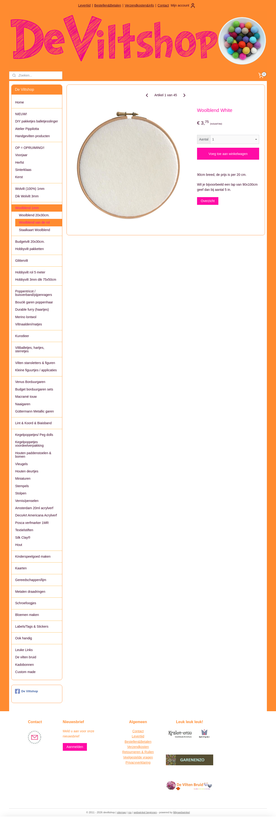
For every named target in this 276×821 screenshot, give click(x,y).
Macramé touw (26, 396)
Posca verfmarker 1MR (32, 523)
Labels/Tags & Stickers (31, 626)
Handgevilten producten (32, 136)
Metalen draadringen (30, 591)
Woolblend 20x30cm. (34, 215)
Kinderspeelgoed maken (33, 556)
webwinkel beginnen (145, 812)
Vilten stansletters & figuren (35, 363)
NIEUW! (21, 114)
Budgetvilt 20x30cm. (30, 241)
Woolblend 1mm (27, 208)
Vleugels (21, 464)
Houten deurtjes (26, 471)
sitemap (121, 812)
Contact (163, 5)
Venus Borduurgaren (30, 382)
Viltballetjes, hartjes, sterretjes (29, 349)
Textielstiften (24, 530)
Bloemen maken (27, 615)
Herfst (19, 162)
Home (19, 102)
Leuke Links (24, 650)
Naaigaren (22, 404)
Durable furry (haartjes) (32, 309)
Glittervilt (21, 260)
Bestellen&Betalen (107, 5)
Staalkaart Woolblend (34, 230)
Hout (18, 545)
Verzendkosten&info (139, 5)
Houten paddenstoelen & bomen (33, 454)
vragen (147, 757)
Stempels (22, 486)
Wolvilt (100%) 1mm (30, 189)
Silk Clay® (22, 537)
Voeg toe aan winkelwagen (228, 154)
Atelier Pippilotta (27, 129)
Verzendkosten (138, 747)
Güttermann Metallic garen (34, 411)
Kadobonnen (24, 664)
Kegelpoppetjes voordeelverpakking (29, 443)
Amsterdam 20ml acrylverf (34, 508)
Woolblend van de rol (34, 222)
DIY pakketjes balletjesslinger (36, 121)
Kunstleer (22, 336)
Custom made (25, 672)
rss (130, 812)
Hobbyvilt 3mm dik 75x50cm (35, 279)
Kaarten (21, 568)
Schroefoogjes (25, 603)
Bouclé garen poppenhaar (34, 302)
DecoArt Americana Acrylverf (36, 515)
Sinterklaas (23, 170)
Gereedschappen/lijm (30, 580)
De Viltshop (26, 691)
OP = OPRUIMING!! (30, 148)
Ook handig (23, 638)
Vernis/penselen (27, 501)
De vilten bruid (25, 657)
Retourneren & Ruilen (138, 752)
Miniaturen (22, 478)
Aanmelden (75, 747)
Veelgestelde (132, 757)
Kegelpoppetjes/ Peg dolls (34, 435)
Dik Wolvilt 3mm (27, 196)
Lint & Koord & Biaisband (33, 423)
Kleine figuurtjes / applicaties (36, 370)
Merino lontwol (25, 317)
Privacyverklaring (138, 762)
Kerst (19, 177)
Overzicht (208, 201)
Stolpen (20, 493)
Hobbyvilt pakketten (29, 249)
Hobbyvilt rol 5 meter (30, 272)
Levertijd (84, 5)
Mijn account (183, 5)
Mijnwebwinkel (181, 812)
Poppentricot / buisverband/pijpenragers (33, 293)
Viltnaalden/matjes (28, 324)
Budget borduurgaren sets (34, 389)
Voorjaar (21, 155)
